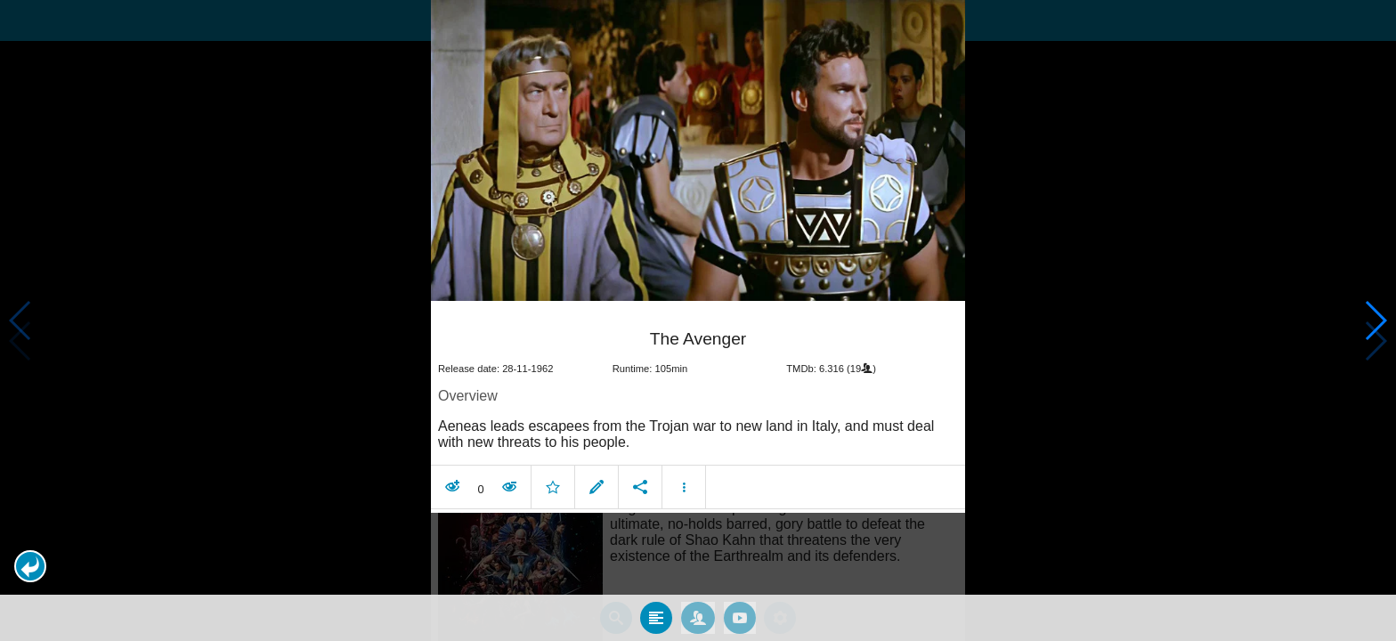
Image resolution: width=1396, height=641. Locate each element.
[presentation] (698, 150)
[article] (698, 408)
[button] (30, 566)
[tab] (656, 618)
